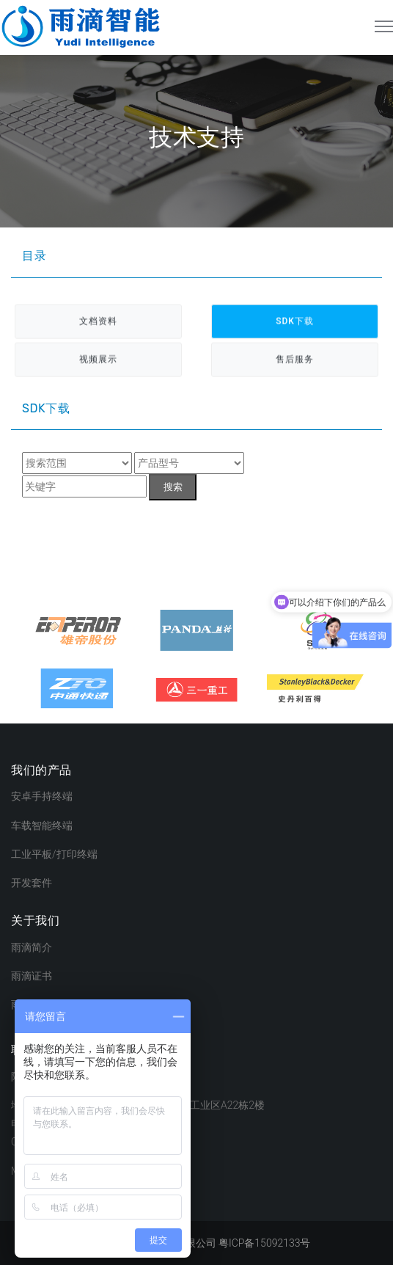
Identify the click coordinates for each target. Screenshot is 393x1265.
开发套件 (31, 883)
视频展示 (98, 360)
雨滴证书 (31, 976)
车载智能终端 (42, 825)
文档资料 (98, 322)
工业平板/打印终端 (54, 854)
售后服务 (295, 360)
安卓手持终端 (42, 796)
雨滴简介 (31, 947)
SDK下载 (295, 322)
